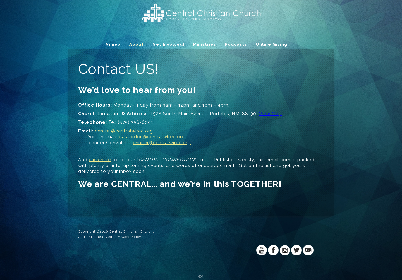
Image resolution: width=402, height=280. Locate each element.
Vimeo (113, 44)
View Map (270, 113)
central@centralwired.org (124, 131)
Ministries (204, 44)
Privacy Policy (129, 237)
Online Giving (271, 44)
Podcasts (236, 44)
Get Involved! (168, 44)
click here (100, 159)
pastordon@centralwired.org (152, 136)
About (136, 44)
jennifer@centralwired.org (161, 142)
